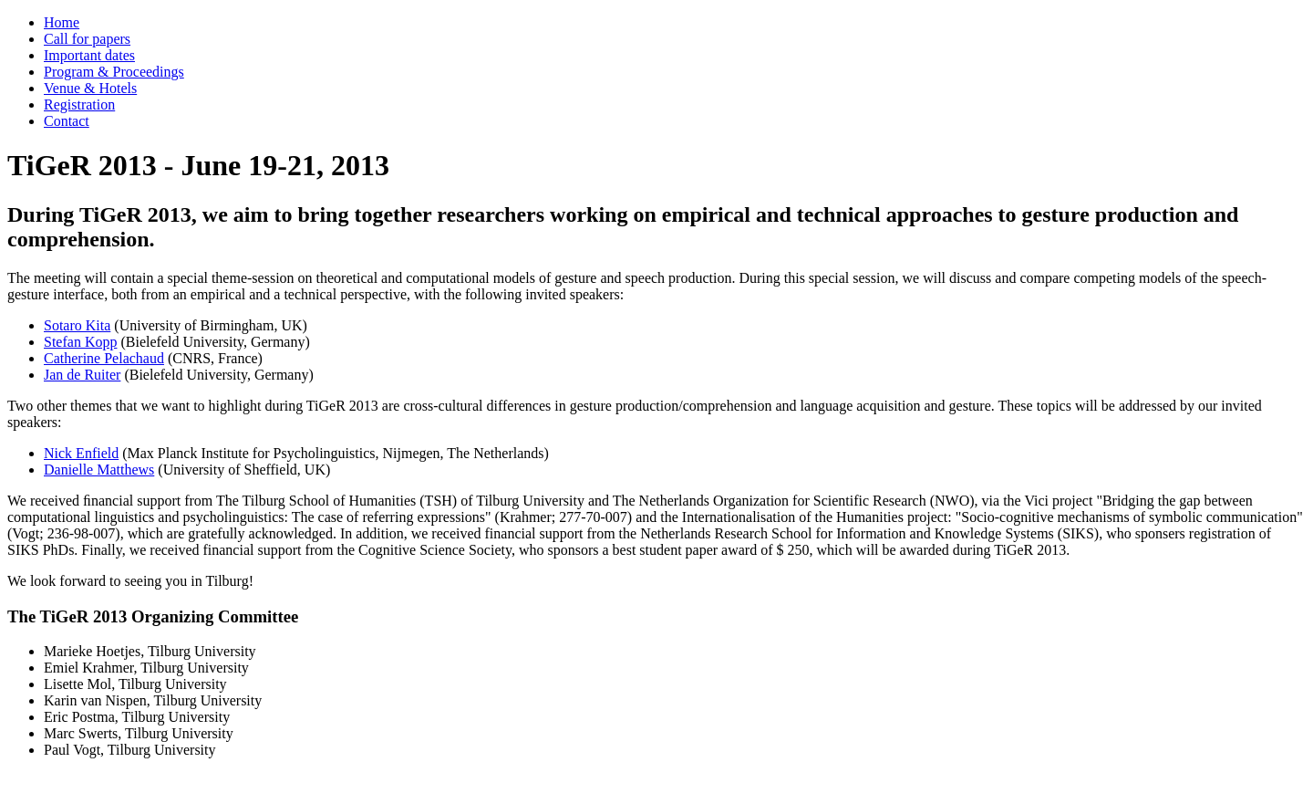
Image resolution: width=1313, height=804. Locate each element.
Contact (66, 121)
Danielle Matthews (99, 469)
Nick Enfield (81, 453)
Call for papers (87, 39)
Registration (79, 104)
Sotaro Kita (77, 325)
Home (61, 22)
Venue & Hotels (90, 88)
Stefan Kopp (80, 342)
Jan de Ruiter (82, 374)
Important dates (89, 55)
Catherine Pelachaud (104, 358)
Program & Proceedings (114, 71)
